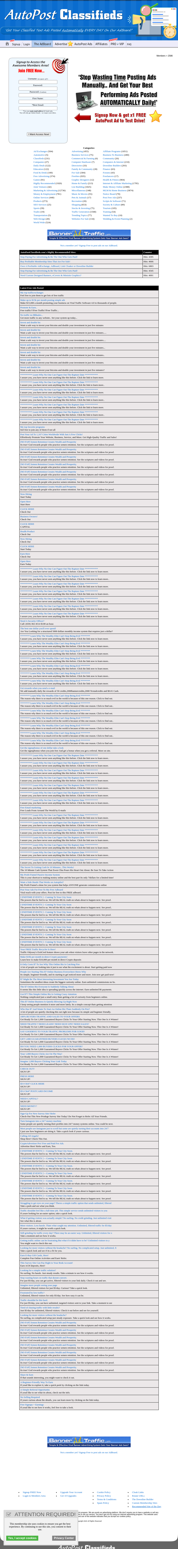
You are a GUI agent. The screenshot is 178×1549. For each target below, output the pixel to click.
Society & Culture (111, 204)
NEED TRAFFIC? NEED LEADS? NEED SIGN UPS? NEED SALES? (54, 1024)
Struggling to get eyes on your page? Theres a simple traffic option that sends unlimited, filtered (65, 1203)
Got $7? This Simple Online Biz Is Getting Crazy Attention (48, 994)
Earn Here (25, 553)
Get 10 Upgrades (68, 1495)
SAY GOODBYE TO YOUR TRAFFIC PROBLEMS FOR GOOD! (52, 1031)
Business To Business (113, 155)
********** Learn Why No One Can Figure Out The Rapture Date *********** (59, 374)
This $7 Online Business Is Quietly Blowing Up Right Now (48, 1001)
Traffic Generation (80, 211)
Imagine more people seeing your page (38, 1285)
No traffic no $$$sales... (31, 315)
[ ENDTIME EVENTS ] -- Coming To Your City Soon (46, 1158)
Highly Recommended (44, 183)
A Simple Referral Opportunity (35, 1389)
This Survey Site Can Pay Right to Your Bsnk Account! (46, 1262)
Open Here (25, 501)
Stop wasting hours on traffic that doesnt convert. (43, 1277)
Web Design (39, 219)
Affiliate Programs (112, 151)
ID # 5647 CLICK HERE (32, 1083)
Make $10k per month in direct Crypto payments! (43, 956)
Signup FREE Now (32, 1492)
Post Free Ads (109, 197)
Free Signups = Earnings (32, 1404)
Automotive (39, 155)
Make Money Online (113, 187)
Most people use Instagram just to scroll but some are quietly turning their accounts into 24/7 (64, 1128)
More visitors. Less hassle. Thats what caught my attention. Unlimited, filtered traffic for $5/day (66, 1225)
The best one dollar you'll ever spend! (38, 628)
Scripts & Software (112, 201)
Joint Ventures (40, 187)
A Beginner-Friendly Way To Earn (36, 1382)
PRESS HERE (27, 1076)
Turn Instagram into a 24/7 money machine (40, 1121)
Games (36, 179)
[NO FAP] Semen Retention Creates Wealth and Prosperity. (48, 449)
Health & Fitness (111, 179)
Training (107, 211)
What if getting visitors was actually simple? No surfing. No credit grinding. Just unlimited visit (65, 1218)
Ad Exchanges (40, 151)
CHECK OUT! (27, 1068)
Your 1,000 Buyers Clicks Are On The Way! (41, 1054)
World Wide (39, 222)
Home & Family (79, 183)
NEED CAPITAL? (29, 1098)
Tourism (107, 208)
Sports (36, 208)
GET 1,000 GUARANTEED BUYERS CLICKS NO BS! (47, 1039)
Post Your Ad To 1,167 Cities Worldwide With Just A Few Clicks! (51, 434)
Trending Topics (79, 215)
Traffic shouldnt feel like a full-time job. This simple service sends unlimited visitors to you (63, 1210)
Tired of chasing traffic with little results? (40, 1307)
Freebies (76, 176)
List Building (78, 187)
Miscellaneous (79, 190)
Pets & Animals (79, 197)
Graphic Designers (80, 179)
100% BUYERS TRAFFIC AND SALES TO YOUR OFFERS (50, 1016)
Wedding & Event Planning (116, 219)
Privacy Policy (104, 1495)
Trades (36, 211)
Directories (77, 165)
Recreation (77, 201)
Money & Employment (44, 194)
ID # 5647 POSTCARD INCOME (36, 1091)
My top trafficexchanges (31, 292)
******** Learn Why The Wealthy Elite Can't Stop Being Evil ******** (55, 636)
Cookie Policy (104, 1492)
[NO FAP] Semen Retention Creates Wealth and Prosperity (48, 442)
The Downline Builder (142, 1499)
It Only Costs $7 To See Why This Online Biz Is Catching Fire (50, 964)
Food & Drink (40, 172)
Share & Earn (26, 1374)
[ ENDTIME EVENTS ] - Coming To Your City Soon (45, 897)
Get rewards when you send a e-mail (37, 688)
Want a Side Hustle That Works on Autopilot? (42, 882)
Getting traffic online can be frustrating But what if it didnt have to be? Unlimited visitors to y (64, 1240)
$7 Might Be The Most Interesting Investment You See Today (49, 979)
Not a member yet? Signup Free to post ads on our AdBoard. (89, 245)
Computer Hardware (81, 162)
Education (38, 169)
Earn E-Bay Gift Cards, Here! (34, 1255)
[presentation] (39, 123)
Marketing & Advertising (45, 190)
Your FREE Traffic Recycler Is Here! (38, 949)
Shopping (76, 204)
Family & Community (82, 169)
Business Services (80, 155)
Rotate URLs (138, 1495)
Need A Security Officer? (32, 621)
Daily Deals (39, 165)
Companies (38, 162)
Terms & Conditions (106, 1499)
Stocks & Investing (81, 208)
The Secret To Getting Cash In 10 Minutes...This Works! (47, 867)
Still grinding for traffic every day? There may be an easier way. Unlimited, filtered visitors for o (66, 1233)
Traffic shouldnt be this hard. (34, 1300)
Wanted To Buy (110, 215)
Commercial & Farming (83, 158)
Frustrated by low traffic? (32, 1292)
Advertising (77, 151)
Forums (106, 172)
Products (37, 201)
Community (108, 158)
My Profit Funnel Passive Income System (40, 874)
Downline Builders (112, 165)
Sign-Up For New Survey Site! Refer (38, 1113)
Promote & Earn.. (28, 307)
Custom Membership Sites (144, 1503)
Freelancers (108, 176)
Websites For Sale (80, 219)
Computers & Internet (113, 162)
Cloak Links (138, 1492)
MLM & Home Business (114, 190)
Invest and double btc (30, 322)
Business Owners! (29, 516)
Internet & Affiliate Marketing (117, 183)
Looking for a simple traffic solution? (38, 1270)
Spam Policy (103, 1503)
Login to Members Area (34, 1495)
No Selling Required (30, 1397)
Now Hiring (26, 494)
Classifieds (38, 158)
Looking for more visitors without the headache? (43, 1315)
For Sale (76, 172)
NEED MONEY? (28, 1106)
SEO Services (40, 204)
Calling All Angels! (29, 1136)
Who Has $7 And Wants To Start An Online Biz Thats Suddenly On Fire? (55, 1009)
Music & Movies (80, 194)
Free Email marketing (30, 807)
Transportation (40, 215)
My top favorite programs (32, 427)
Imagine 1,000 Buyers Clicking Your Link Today (43, 1061)
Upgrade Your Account (71, 1492)
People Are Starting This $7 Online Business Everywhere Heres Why (53, 971)
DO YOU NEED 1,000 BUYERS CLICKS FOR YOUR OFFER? (51, 1046)
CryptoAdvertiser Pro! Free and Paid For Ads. (42, 1143)
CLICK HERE (27, 509)
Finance (106, 169)
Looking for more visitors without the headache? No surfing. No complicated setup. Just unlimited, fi (68, 1248)
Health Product (27, 531)
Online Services (41, 197)
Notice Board (109, 194)
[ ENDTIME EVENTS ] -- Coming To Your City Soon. (46, 1151)
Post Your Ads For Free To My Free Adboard (41, 889)
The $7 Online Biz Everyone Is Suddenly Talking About (47, 986)
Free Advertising (41, 176)
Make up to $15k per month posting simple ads (42, 300)
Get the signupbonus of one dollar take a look (42, 748)
